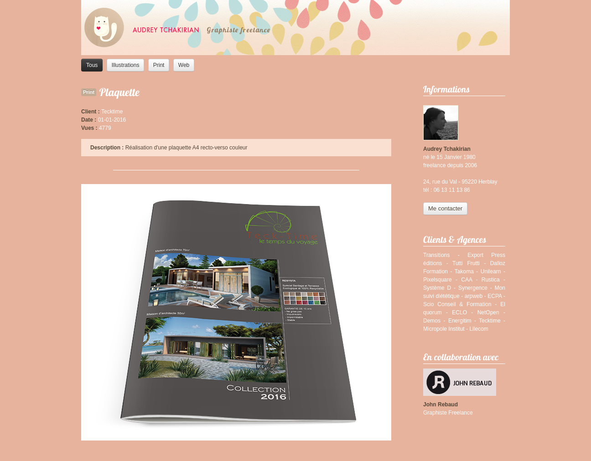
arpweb (473, 296)
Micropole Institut (444, 329)
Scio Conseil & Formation (457, 304)
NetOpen (488, 312)
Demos (432, 321)
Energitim (460, 321)
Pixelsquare (437, 280)
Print (159, 65)
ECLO (459, 312)
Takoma (464, 271)
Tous (92, 65)
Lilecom (478, 329)
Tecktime (489, 321)
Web (183, 65)
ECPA (494, 296)
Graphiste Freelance (448, 413)
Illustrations (126, 65)
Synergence (472, 288)
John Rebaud (440, 404)
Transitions (436, 255)
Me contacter (445, 208)
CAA (466, 280)
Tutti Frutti (466, 263)
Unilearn (491, 271)
